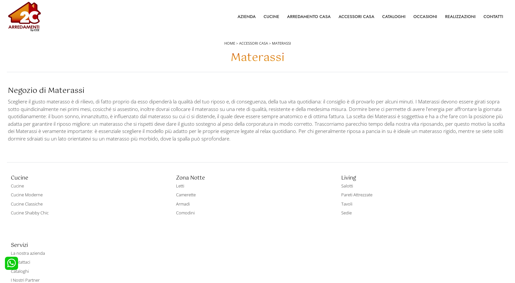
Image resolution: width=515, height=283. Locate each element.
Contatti (493, 19)
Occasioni (425, 19)
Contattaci (396, 211)
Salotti (267, 202)
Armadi (143, 220)
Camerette (146, 211)
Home (229, 49)
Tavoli (267, 220)
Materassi (281, 49)
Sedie (266, 229)
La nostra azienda (403, 202)
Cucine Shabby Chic (31, 229)
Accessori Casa (356, 19)
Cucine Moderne (28, 211)
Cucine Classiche (28, 220)
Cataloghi (394, 19)
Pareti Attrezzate (277, 211)
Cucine (271, 19)
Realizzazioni (460, 19)
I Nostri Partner (400, 229)
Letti (141, 202)
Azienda (246, 19)
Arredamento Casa (309, 19)
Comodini (146, 229)
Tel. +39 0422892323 (327, 252)
